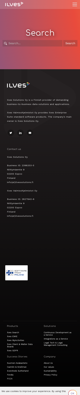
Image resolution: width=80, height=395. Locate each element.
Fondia (10, 374)
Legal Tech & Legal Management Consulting (55, 343)
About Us (48, 363)
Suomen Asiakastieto (17, 363)
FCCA (9, 378)
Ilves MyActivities (15, 340)
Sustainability (50, 371)
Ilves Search (13, 332)
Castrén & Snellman (17, 367)
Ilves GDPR (12, 350)
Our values (49, 367)
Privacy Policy (50, 374)
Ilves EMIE (12, 336)
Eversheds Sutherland (17, 371)
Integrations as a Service (56, 339)
